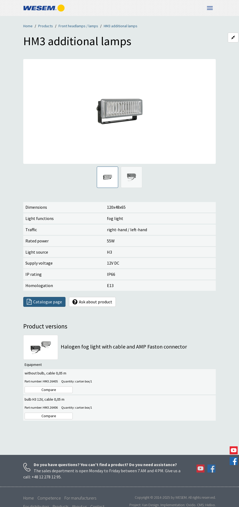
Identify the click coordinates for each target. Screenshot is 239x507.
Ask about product (92, 301)
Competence (49, 498)
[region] (119, 111)
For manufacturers (80, 498)
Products (45, 26)
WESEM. (181, 497)
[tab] (107, 177)
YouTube (233, 450)
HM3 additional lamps (120, 26)
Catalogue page (44, 301)
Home (28, 26)
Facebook (233, 461)
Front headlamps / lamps (78, 26)
